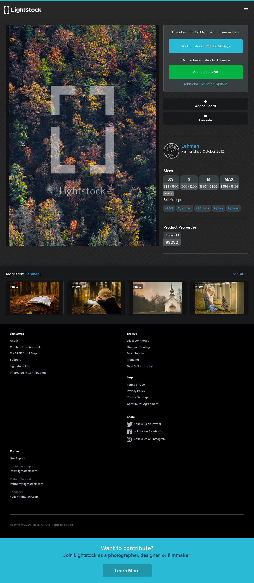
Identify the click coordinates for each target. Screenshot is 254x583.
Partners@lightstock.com (26, 484)
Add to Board (205, 104)
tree (218, 208)
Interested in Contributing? (28, 372)
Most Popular (136, 353)
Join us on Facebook (148, 431)
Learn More (127, 570)
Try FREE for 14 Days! (24, 353)
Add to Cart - (205, 72)
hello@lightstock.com (24, 496)
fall (169, 208)
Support (15, 359)
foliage (202, 208)
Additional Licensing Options (206, 84)
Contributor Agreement (142, 404)
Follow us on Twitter (147, 424)
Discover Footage (139, 347)
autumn (184, 208)
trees (233, 208)
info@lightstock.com (23, 471)
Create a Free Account (25, 347)
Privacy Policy (136, 391)
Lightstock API (19, 366)
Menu (246, 10)
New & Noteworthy (140, 366)
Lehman (190, 146)
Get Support (18, 458)
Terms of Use (136, 384)
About (14, 340)
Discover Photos (138, 340)
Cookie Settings (137, 397)
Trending (133, 359)
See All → (240, 274)
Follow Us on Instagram (150, 439)
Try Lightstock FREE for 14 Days (205, 46)
